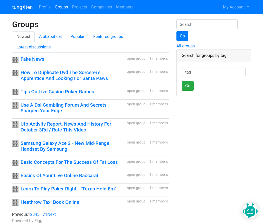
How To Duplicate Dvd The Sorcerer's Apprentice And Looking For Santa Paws (64, 75)
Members (125, 7)
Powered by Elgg (27, 220)
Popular (77, 36)
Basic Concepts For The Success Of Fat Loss (69, 162)
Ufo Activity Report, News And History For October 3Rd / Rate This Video (66, 127)
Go (182, 36)
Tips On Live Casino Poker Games (57, 92)
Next (51, 214)
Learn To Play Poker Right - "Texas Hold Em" (68, 189)
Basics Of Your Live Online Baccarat (59, 175)
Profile (45, 7)
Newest (23, 36)
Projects (79, 7)
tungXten (22, 7)
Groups (61, 7)
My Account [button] (234, 7)
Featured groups (108, 36)
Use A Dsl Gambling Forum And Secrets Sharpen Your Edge (64, 108)
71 (45, 214)
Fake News (32, 59)
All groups (185, 46)
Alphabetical (50, 36)
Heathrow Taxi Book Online (50, 202)
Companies (101, 7)
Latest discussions (33, 47)
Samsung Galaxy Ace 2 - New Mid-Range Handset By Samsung (65, 146)
